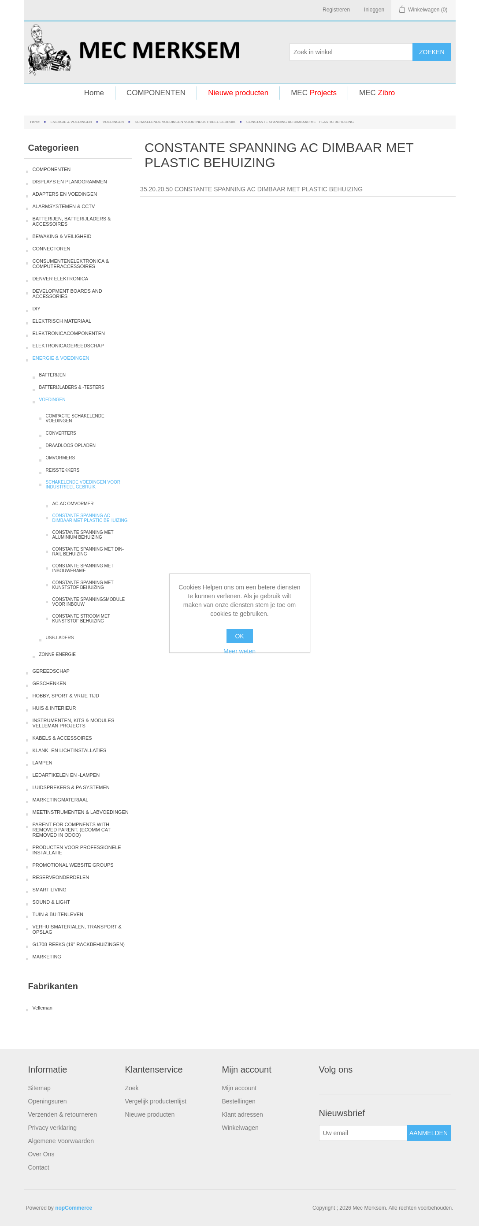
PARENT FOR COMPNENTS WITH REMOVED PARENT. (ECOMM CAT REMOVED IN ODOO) (72, 830)
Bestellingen (239, 1101)
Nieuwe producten (238, 93)
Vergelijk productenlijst (155, 1101)
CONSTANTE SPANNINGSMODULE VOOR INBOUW (88, 602)
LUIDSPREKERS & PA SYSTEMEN (71, 787)
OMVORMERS (60, 457)
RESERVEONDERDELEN (61, 877)
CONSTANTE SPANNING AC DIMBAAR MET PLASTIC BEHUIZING (90, 518)
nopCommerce (73, 1208)
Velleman (42, 1007)
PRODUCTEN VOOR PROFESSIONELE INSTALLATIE (77, 850)
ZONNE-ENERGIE (57, 654)
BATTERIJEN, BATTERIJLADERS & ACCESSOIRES (72, 221)
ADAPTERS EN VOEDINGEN (65, 194)
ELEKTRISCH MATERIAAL (62, 321)
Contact (38, 1167)
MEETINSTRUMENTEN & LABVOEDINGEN (81, 812)
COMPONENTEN (156, 93)
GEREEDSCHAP (51, 671)
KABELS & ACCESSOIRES (62, 738)
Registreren (336, 10)
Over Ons (41, 1154)
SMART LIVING (50, 889)
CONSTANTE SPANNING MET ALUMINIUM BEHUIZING (83, 535)
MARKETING (47, 956)
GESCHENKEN (50, 683)
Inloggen (374, 10)
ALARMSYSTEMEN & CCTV (64, 206)
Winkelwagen (240, 1127)
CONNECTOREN (52, 248)
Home (94, 93)
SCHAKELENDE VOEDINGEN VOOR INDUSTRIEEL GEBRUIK (185, 122)
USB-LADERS (60, 637)
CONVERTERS (61, 433)
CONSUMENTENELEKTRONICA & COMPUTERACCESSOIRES (71, 263)
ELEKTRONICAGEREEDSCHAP (68, 345)
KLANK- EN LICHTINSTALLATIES (70, 750)
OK (239, 636)
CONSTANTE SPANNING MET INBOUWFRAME (83, 568)
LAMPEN (42, 762)
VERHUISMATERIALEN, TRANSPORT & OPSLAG (77, 929)
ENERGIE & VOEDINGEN (71, 122)
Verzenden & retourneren (62, 1114)
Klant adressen (242, 1114)
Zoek (132, 1088)
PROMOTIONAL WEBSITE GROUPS (73, 865)
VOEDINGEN (113, 122)
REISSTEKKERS (63, 470)
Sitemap (39, 1088)
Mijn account (239, 1088)
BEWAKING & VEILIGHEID (62, 236)
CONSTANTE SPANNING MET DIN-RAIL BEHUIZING (88, 551)
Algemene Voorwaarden (61, 1140)
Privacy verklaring (52, 1127)
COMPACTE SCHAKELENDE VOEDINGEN (75, 418)
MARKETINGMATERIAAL (61, 799)
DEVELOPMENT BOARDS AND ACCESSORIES (67, 293)
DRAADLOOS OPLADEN (71, 445)
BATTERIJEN (52, 375)
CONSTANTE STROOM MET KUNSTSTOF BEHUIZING (81, 618)
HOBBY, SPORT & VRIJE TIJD (66, 695)
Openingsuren (47, 1101)
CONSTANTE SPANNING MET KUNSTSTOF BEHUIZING (83, 585)
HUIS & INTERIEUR (54, 708)
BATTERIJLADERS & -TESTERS (71, 387)
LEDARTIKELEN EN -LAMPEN (66, 775)
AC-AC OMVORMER (73, 503)
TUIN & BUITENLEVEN (58, 914)
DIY (37, 308)
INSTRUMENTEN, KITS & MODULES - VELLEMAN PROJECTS (75, 723)
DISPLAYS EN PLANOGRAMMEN (70, 181)
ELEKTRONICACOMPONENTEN (69, 333)
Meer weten (239, 651)
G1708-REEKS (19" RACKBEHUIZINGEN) (79, 944)
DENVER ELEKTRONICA (61, 278)
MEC (314, 93)
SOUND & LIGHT (52, 902)
